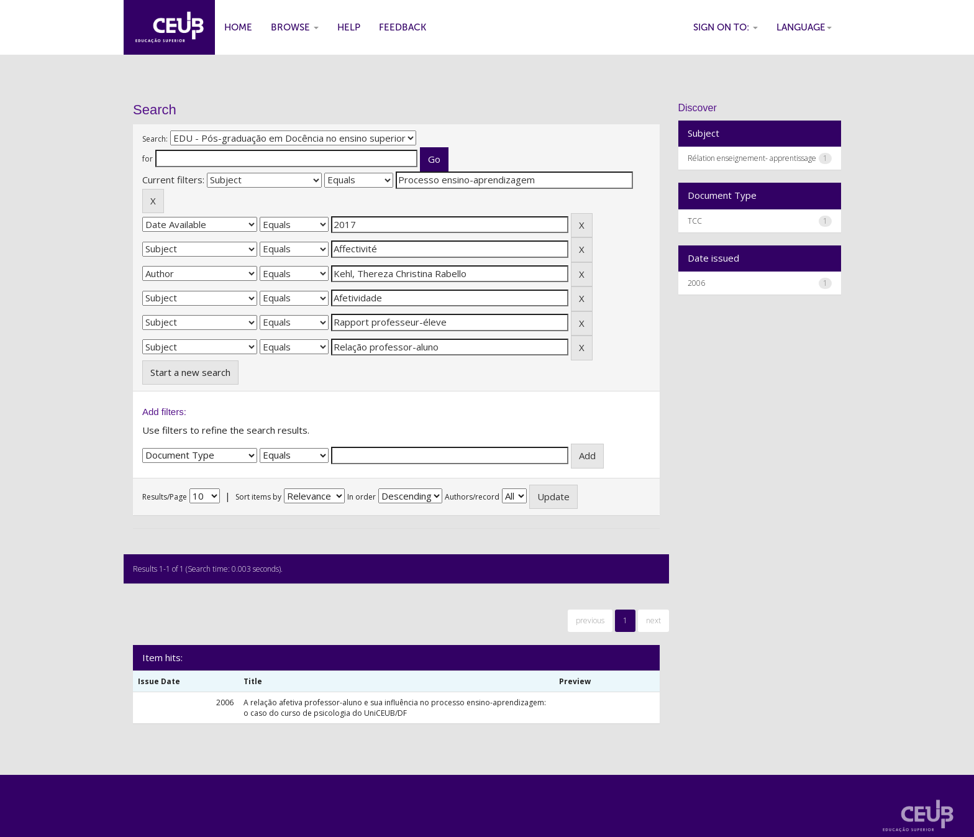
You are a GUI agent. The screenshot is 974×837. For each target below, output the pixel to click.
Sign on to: (725, 27)
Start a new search (190, 372)
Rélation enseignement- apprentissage (752, 158)
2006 (696, 283)
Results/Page (164, 497)
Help (348, 27)
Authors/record (472, 497)
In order (361, 497)
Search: (155, 139)
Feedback (402, 27)
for (147, 158)
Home (238, 27)
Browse (295, 27)
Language (804, 27)
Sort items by (258, 497)
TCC (695, 221)
